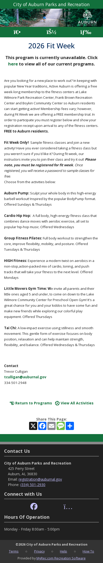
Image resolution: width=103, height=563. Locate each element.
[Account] (51, 32)
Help (63, 551)
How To (88, 551)
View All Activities (74, 403)
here (13, 64)
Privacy (39, 551)
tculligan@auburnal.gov (25, 377)
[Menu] (85, 32)
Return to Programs (31, 403)
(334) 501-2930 (32, 484)
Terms (14, 551)
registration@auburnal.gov (40, 479)
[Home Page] (17, 32)
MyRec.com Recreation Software (61, 558)
